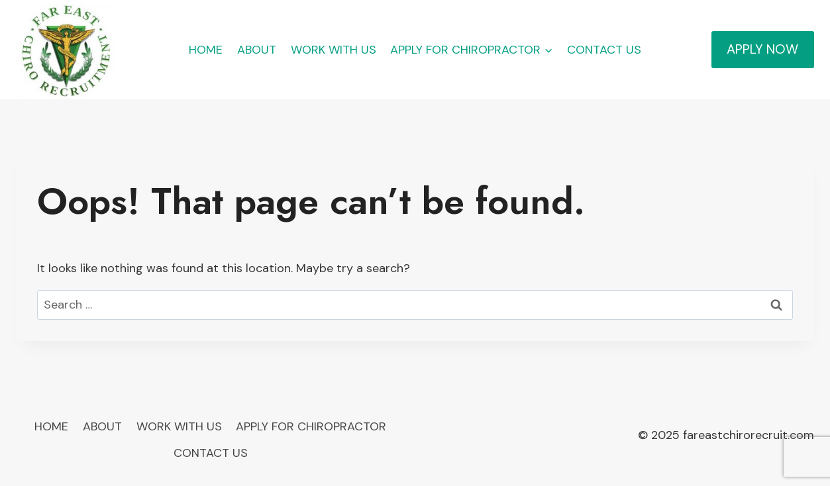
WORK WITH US (333, 50)
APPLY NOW (762, 49)
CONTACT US (604, 50)
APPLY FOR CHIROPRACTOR (311, 426)
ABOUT (256, 50)
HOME (206, 50)
